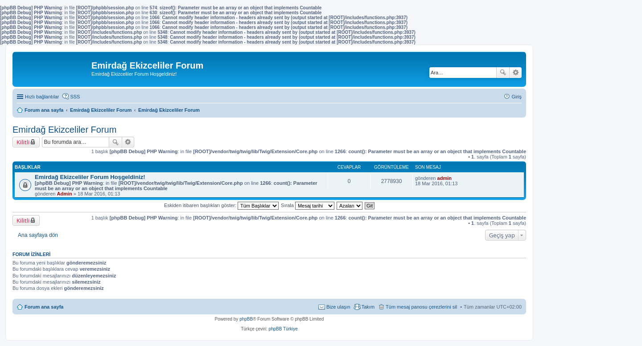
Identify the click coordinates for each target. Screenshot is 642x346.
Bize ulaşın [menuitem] (338, 306)
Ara (503, 72)
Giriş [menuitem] (516, 96)
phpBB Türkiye (282, 328)
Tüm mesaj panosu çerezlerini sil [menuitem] (421, 306)
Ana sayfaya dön (38, 235)
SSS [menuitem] (75, 96)
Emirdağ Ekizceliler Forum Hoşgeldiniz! (90, 177)
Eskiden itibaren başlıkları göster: (221, 205)
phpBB (246, 319)
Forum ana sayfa (44, 306)
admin (444, 178)
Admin (64, 193)
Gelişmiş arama (516, 72)
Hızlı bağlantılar (42, 96)
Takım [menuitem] (368, 306)
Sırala (307, 205)
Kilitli (22, 142)
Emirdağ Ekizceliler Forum (64, 129)
